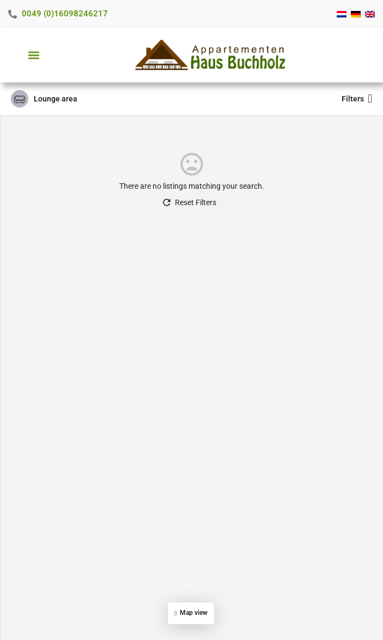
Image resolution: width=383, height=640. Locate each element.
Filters (357, 99)
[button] (33, 55)
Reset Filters (188, 202)
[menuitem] (341, 14)
